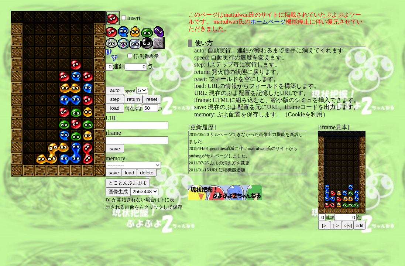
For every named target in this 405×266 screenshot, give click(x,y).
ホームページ (268, 21)
